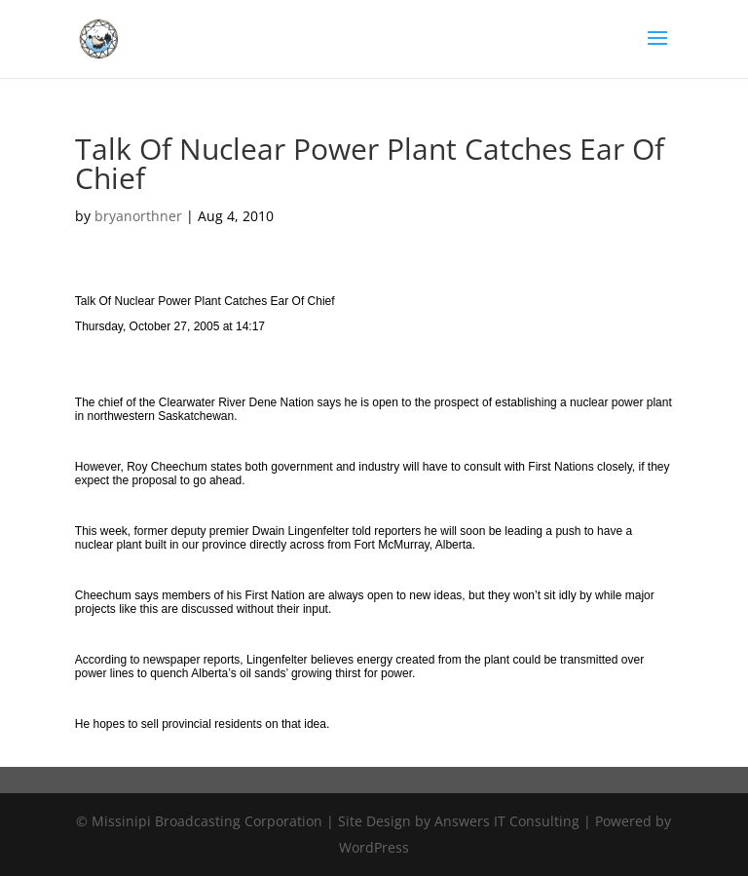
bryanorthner (138, 216)
